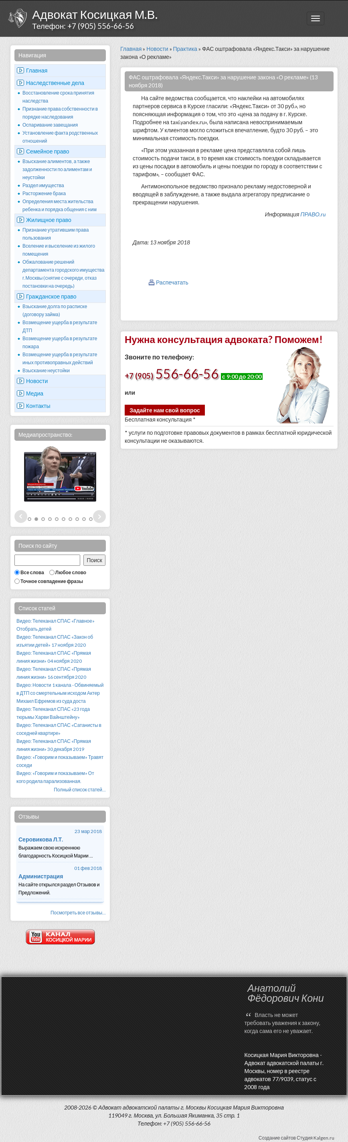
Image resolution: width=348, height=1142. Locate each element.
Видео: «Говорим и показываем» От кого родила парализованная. (55, 777)
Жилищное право (48, 219)
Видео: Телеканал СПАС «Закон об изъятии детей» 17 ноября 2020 (54, 641)
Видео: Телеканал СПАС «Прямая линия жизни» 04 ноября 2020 (53, 657)
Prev (20, 516)
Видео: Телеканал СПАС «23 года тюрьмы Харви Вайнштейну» (53, 713)
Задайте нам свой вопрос (164, 410)
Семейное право (47, 151)
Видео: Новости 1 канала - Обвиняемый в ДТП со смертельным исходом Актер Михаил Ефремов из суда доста (59, 693)
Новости (37, 380)
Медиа (34, 393)
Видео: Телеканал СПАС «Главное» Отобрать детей (55, 625)
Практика (185, 48)
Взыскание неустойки (46, 370)
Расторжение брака (44, 193)
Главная (36, 70)
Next (99, 516)
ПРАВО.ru (313, 214)
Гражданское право (51, 296)
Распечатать (172, 282)
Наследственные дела (55, 82)
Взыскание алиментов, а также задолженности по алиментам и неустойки (57, 169)
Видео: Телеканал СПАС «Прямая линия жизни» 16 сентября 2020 (53, 673)
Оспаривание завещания (50, 125)
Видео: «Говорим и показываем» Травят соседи (59, 761)
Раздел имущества (43, 185)
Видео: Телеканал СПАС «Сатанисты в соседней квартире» (58, 729)
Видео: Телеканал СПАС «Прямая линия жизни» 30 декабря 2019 (53, 745)
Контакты (38, 405)
